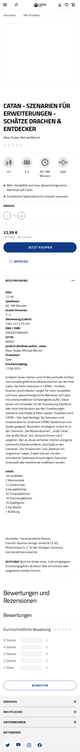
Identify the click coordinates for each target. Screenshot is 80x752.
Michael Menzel (30, 137)
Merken (18, 261)
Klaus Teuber (11, 137)
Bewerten (40, 685)
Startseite (9, 15)
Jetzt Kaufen (40, 247)
